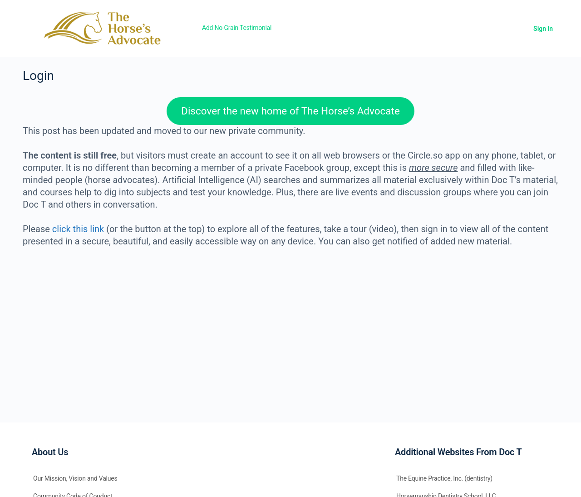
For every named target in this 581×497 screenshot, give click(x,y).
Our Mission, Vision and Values (75, 478)
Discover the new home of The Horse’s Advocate (290, 111)
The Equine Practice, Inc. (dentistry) (444, 478)
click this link (78, 229)
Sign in (543, 28)
